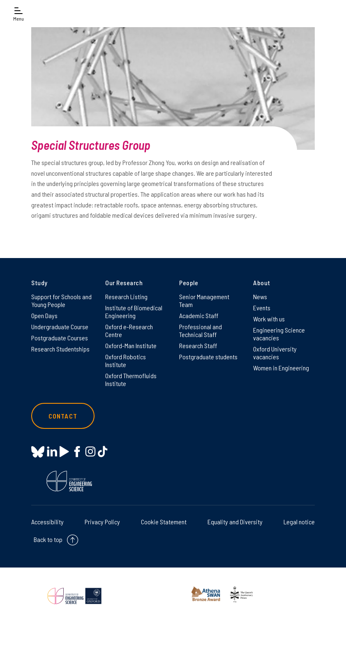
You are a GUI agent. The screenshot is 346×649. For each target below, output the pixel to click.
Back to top (48, 539)
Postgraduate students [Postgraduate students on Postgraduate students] (208, 357)
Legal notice (299, 522)
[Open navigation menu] (18, 13)
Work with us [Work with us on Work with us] (269, 319)
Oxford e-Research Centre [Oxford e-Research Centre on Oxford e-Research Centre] (129, 330)
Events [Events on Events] (261, 308)
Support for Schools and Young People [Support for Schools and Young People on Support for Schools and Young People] (61, 300)
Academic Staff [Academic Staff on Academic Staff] (198, 315)
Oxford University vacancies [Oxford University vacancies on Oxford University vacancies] (275, 353)
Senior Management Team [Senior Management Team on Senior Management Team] (204, 300)
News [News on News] (260, 296)
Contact (62, 416)
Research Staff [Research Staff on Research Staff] (198, 345)
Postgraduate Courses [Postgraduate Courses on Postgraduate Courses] (59, 338)
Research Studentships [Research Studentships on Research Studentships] (60, 349)
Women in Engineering (281, 368)
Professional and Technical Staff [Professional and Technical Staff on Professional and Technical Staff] (200, 330)
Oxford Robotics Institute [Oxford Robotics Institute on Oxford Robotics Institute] (125, 360)
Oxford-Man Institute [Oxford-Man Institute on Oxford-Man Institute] (131, 345)
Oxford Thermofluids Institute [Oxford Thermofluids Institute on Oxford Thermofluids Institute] (131, 379)
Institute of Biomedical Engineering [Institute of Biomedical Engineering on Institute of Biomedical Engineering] (133, 311)
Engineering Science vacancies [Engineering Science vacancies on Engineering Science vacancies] (279, 334)
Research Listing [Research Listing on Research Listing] (126, 296)
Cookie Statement (164, 522)
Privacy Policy (102, 522)
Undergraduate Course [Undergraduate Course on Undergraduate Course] (59, 326)
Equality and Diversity (235, 522)
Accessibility (47, 522)
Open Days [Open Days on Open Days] (44, 315)
